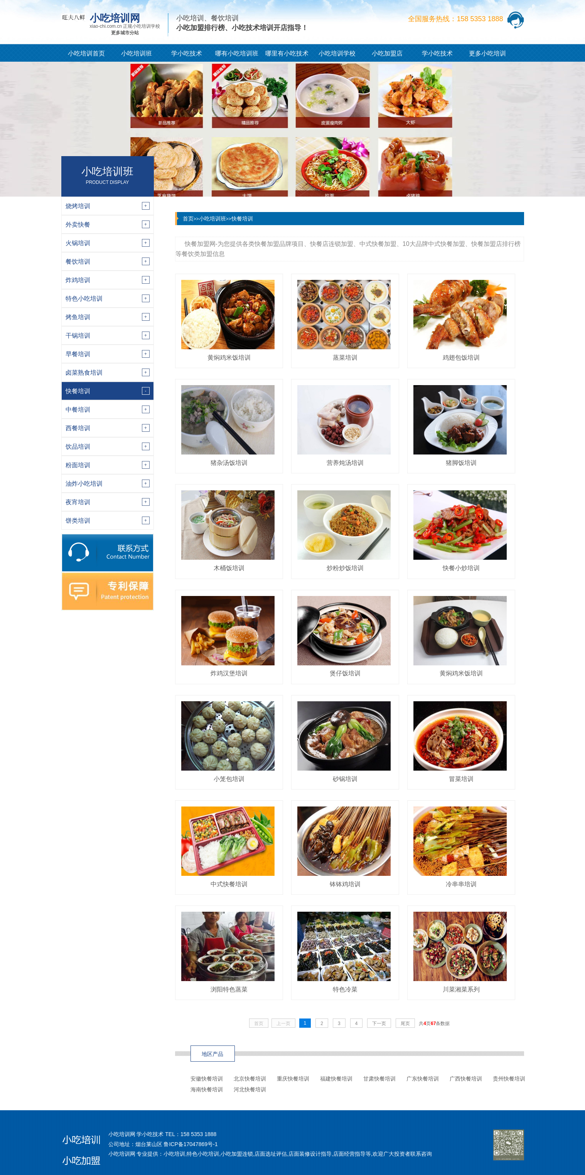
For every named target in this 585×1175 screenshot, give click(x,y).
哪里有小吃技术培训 (287, 56)
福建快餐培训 (336, 1079)
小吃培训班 (136, 53)
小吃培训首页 (86, 53)
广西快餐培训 (466, 1079)
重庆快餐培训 (293, 1079)
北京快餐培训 (250, 1079)
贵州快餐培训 (509, 1079)
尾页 (405, 1023)
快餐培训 (242, 218)
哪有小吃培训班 (236, 53)
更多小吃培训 (487, 53)
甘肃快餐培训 (379, 1079)
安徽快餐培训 (207, 1079)
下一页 (379, 1023)
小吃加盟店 (387, 53)
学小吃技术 (186, 53)
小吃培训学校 (337, 53)
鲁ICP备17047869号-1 (190, 1144)
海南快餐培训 (207, 1089)
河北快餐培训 (250, 1089)
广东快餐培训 (422, 1079)
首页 (188, 218)
